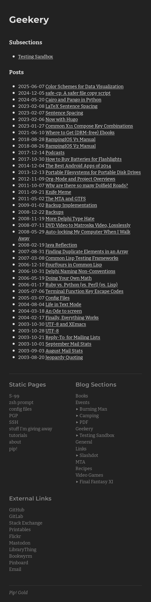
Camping (89, 415)
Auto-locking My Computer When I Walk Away (74, 235)
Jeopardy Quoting (64, 357)
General (84, 441)
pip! (13, 448)
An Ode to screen (63, 310)
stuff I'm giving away (30, 428)
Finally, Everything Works (72, 317)
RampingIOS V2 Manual (70, 145)
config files (20, 408)
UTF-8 (52, 330)
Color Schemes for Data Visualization (84, 86)
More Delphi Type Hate (69, 218)
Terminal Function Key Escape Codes (84, 291)
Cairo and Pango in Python (73, 99)
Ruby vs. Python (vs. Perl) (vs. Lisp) (81, 284)
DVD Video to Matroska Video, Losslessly (88, 225)
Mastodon (19, 542)
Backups (54, 211)
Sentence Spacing (64, 112)
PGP (13, 415)
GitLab (16, 516)
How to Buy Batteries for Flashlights (83, 159)
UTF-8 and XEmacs (65, 324)
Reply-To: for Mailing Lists (72, 337)
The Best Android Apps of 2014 (78, 165)
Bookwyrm (20, 555)
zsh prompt (21, 402)
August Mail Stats (64, 350)
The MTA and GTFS (65, 198)
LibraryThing (22, 549)
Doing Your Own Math (68, 278)
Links (81, 448)
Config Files (57, 297)
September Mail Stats (68, 343)
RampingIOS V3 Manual (70, 139)
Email (15, 569)
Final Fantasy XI (96, 481)
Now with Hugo (61, 119)
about (15, 441)
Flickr (15, 536)
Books (82, 395)
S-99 (14, 395)
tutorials (18, 435)
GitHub (16, 509)
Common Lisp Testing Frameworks (81, 258)
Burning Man (93, 408)
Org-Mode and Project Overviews (80, 178)
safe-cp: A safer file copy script (78, 92)
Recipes (84, 468)
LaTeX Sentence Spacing (71, 106)
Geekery (84, 428)
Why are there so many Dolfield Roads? (86, 185)
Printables (20, 529)
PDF (84, 422)
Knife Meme (58, 191)
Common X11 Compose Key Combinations (89, 125)
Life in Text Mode (63, 304)
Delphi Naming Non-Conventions (80, 271)
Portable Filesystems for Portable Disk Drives (93, 172)
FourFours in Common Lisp (73, 264)
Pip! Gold (18, 592)
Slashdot (89, 455)
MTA (80, 461)
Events (83, 402)
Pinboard (18, 562)
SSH (13, 422)
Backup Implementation (71, 205)
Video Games (89, 474)
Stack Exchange (25, 522)
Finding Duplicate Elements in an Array (86, 251)
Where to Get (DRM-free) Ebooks (80, 132)
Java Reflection (61, 244)
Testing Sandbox (35, 56)
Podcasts (55, 152)
